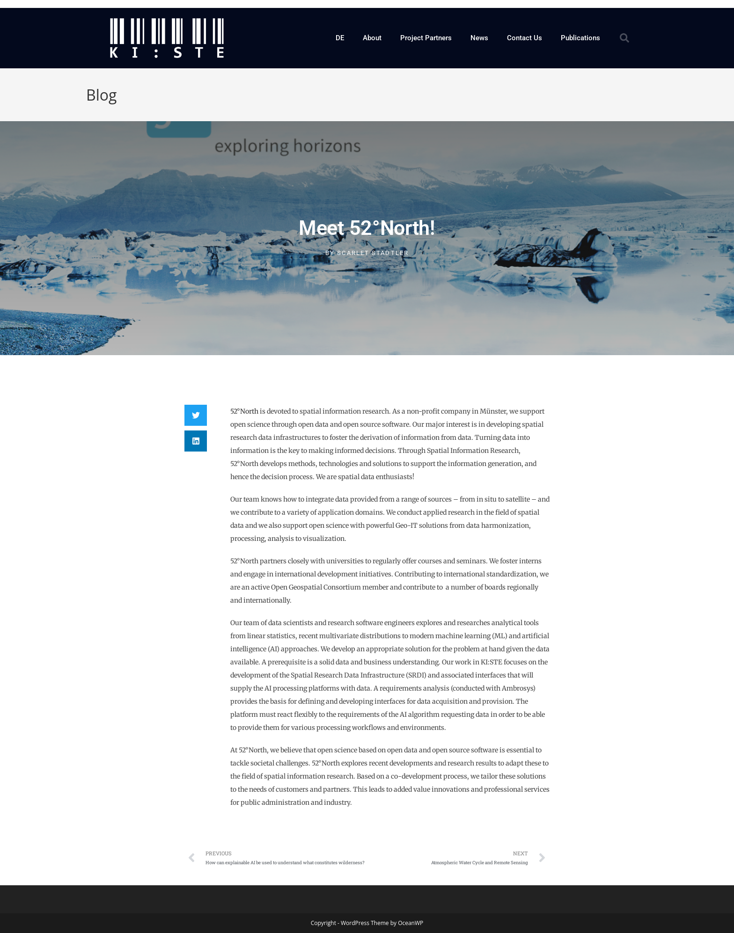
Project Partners (426, 38)
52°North (244, 411)
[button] (624, 38)
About (372, 38)
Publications (580, 38)
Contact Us (524, 38)
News (479, 38)
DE (340, 38)
